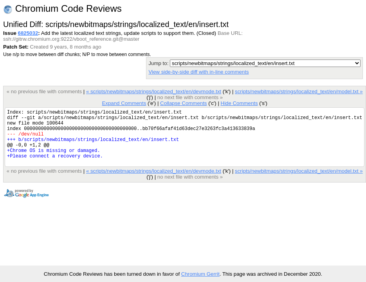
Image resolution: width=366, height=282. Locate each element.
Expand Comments (124, 103)
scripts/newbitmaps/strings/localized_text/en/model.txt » (299, 91)
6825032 (28, 33)
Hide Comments (239, 103)
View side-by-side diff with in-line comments (198, 72)
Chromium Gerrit (200, 274)
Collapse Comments (183, 103)
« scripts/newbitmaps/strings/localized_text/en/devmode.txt (153, 91)
